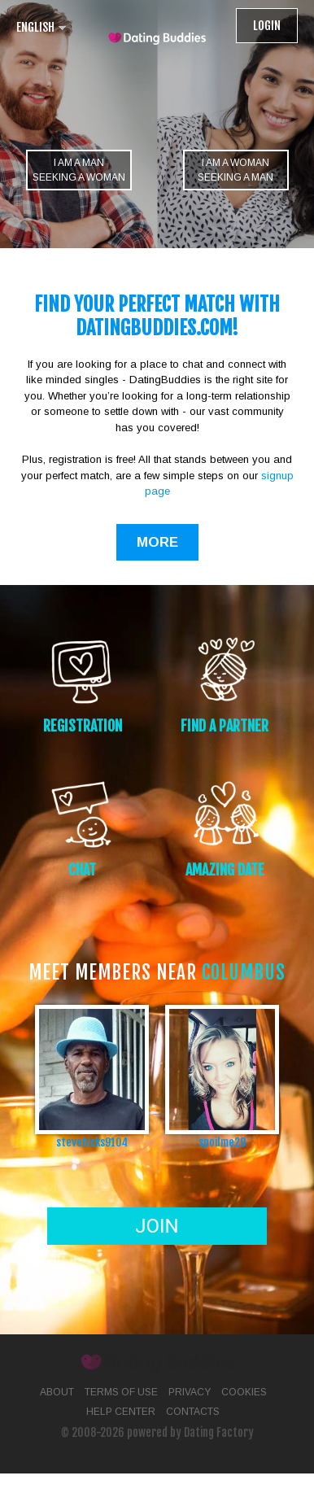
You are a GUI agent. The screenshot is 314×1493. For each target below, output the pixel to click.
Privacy (189, 1392)
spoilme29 (222, 1142)
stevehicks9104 (92, 1142)
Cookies (244, 1392)
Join (156, 1226)
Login (267, 25)
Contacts (193, 1411)
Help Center (120, 1411)
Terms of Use (121, 1392)
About (57, 1392)
